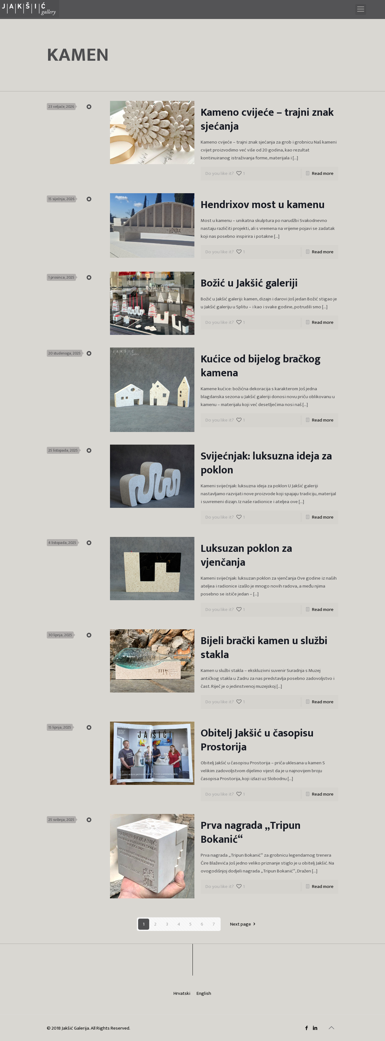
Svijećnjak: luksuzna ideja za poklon (266, 463)
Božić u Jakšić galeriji (249, 283)
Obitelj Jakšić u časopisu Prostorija (257, 740)
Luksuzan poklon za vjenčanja (246, 555)
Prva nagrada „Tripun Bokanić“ (251, 832)
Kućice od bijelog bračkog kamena (261, 366)
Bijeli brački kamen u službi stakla (264, 648)
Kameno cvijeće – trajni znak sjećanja (267, 119)
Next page (244, 924)
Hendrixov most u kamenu (263, 205)
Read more (322, 173)
